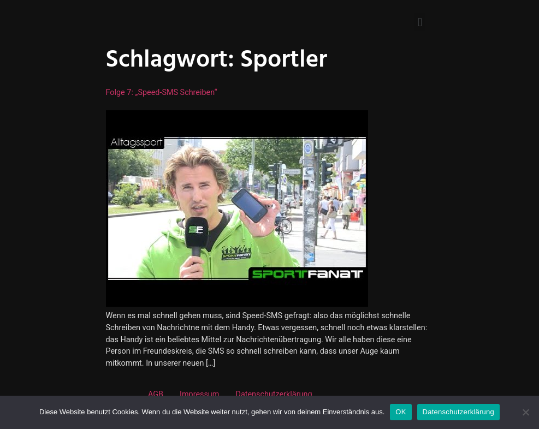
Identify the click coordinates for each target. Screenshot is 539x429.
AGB (155, 394)
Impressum (199, 394)
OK (400, 412)
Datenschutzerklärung (273, 394)
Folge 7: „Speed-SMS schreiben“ (161, 92)
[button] (419, 22)
